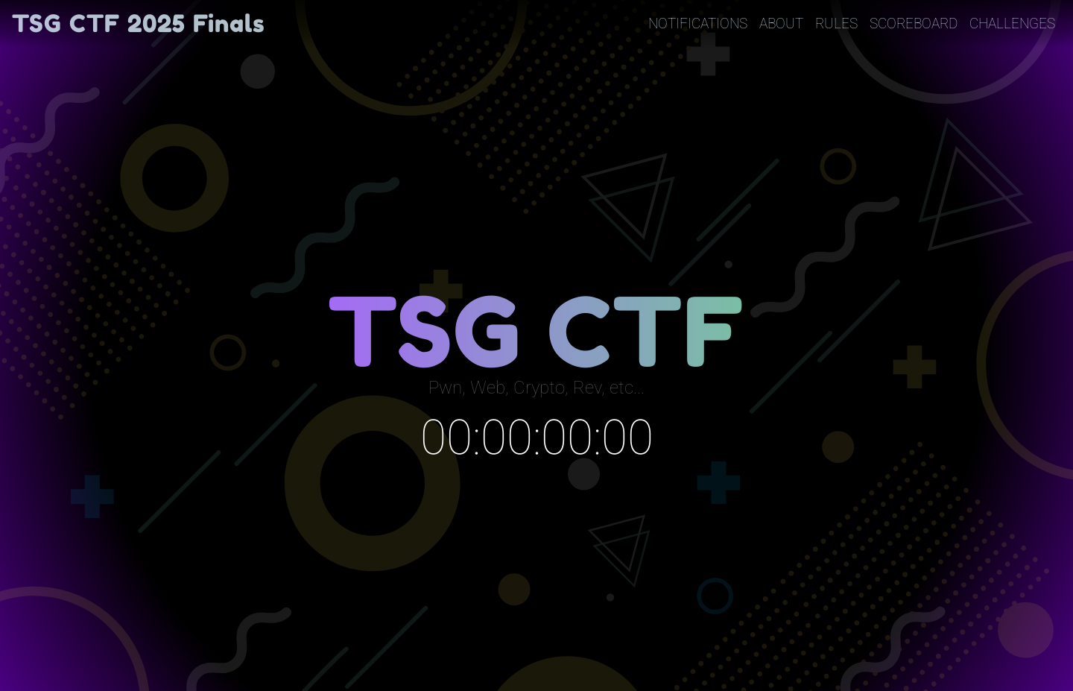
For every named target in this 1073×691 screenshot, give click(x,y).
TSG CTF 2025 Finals (138, 23)
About (781, 23)
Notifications (697, 23)
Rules (836, 23)
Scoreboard (914, 23)
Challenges (1012, 23)
